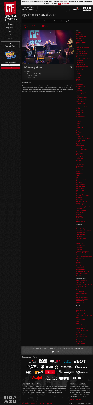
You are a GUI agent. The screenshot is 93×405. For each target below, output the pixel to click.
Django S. (78, 73)
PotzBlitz (78, 260)
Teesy (77, 181)
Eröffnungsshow (80, 319)
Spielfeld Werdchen (81, 293)
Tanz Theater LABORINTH (83, 271)
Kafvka (78, 108)
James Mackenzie (80, 99)
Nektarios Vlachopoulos (82, 251)
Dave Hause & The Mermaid (83, 58)
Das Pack (78, 57)
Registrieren (10, 65)
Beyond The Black (81, 42)
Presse (10, 39)
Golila (77, 323)
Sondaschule (79, 173)
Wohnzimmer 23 (80, 212)
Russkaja (78, 168)
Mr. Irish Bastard (80, 140)
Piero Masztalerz (80, 258)
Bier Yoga (78, 308)
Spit (77, 177)
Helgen (78, 95)
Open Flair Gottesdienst (82, 330)
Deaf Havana (79, 60)
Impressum (25, 403)
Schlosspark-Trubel (81, 291)
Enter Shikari (79, 84)
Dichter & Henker (80, 64)
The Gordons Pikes (81, 340)
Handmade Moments (82, 94)
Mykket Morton (80, 144)
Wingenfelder (79, 208)
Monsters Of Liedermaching (83, 138)
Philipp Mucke (80, 157)
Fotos (45, 26)
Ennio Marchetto (80, 234)
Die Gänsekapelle (81, 314)
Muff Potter (79, 142)
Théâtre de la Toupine (82, 299)
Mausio (78, 129)
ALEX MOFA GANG (81, 36)
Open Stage (79, 153)
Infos (10, 35)
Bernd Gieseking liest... (82, 280)
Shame (78, 171)
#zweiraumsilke (80, 221)
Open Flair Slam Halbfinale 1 (83, 255)
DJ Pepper (79, 75)
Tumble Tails (79, 341)
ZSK (77, 220)
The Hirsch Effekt (80, 184)
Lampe (78, 114)
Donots (78, 77)
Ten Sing (78, 295)
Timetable (36, 26)
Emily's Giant (79, 81)
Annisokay (79, 40)
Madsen (78, 123)
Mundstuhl (79, 249)
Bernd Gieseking (80, 229)
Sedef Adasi (79, 170)
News (10, 31)
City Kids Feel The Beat (82, 51)
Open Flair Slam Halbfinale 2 (84, 256)
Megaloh (78, 131)
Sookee (78, 175)
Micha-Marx (79, 247)
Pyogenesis (79, 160)
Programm (10, 28)
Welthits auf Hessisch (82, 205)
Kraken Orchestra (80, 328)
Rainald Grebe (80, 264)
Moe (77, 134)
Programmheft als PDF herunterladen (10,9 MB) (57, 21)
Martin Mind (79, 127)
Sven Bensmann (80, 269)
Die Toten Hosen (80, 70)
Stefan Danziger (80, 266)
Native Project (80, 145)
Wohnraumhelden (81, 210)
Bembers (78, 227)
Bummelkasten (80, 282)
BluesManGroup (80, 310)
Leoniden (78, 118)
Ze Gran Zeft (79, 218)
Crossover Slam (80, 232)
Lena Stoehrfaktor (81, 116)
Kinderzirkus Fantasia (81, 286)
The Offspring (80, 188)
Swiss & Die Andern (81, 179)
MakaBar (78, 125)
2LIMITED (79, 33)
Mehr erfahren (66, 3)
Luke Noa (78, 121)
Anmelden (10, 68)
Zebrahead (79, 216)
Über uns (49, 403)
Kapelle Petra (79, 110)
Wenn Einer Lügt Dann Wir (83, 207)
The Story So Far (80, 192)
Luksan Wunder (80, 245)
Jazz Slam (79, 240)
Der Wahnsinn (80, 62)
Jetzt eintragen (57, 352)
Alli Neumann (80, 38)
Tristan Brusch (80, 199)
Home (10, 24)
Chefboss (78, 49)
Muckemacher (80, 290)
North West (79, 147)
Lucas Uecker (79, 120)
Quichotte (78, 262)
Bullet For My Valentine (82, 47)
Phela (77, 155)
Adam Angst (79, 34)
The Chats (79, 182)
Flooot (78, 88)
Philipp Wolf (79, 158)
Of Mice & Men (80, 151)
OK (59, 3)
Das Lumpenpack (81, 55)
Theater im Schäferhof (82, 297)
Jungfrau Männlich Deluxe (83, 107)
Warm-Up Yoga (80, 343)
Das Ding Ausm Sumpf (82, 53)
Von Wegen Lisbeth (81, 201)
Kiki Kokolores (80, 112)
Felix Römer (79, 236)
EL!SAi (78, 79)
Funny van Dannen (81, 92)
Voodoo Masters (80, 203)
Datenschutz (34, 403)
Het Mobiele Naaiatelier (82, 327)
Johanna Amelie (80, 103)
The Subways (79, 194)
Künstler (25, 26)
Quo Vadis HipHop (81, 334)
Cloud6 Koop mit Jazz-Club (83, 230)
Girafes (78, 321)
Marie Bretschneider (81, 288)
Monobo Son (79, 136)
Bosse (77, 44)
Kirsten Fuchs (79, 243)
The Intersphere (80, 186)
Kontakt (42, 403)
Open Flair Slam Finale (82, 253)
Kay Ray (78, 242)
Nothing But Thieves (81, 149)
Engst (77, 83)
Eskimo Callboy (80, 86)
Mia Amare (79, 132)
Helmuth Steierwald (81, 325)
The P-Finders (80, 190)
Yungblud (78, 214)
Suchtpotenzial (80, 267)
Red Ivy (78, 162)
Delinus (78, 312)
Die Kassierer (79, 68)
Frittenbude (79, 90)
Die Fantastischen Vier (82, 66)
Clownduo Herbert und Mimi (84, 284)
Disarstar (78, 71)
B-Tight (78, 46)
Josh (77, 105)
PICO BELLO (79, 332)
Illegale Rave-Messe (81, 97)
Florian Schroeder (81, 238)
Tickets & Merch (10, 45)
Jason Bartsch (80, 101)
